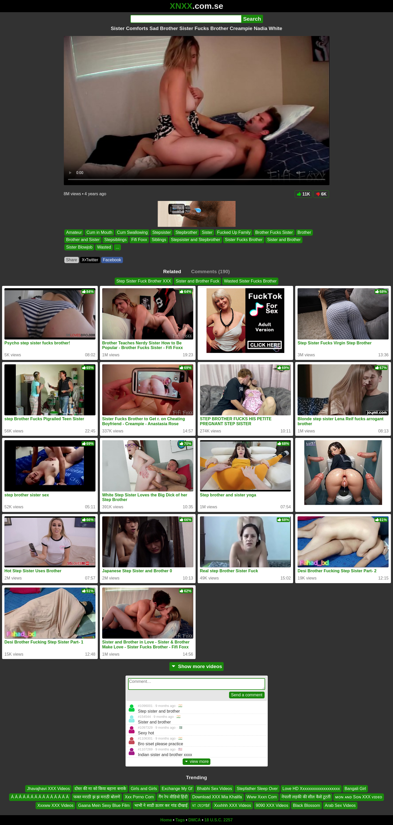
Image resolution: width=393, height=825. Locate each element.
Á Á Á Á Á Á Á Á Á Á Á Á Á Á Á (39, 797)
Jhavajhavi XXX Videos (48, 788)
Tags (180, 820)
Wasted (104, 247)
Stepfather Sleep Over (257, 788)
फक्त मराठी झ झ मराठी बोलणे (96, 797)
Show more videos (196, 666)
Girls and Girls (144, 788)
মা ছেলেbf (200, 805)
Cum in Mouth (99, 232)
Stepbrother (186, 232)
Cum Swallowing (132, 232)
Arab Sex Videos (340, 805)
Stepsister (161, 232)
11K (303, 194)
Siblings (158, 240)
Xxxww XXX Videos (55, 805)
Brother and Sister (83, 240)
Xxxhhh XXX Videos (232, 805)
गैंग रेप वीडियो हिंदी (173, 797)
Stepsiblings (115, 240)
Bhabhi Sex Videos (214, 788)
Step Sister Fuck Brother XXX (143, 281)
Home (166, 820)
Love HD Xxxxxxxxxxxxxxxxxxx (311, 788)
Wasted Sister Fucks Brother (250, 281)
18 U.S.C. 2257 (218, 820)
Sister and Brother (284, 240)
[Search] (186, 19)
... (117, 247)
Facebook (112, 260)
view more (196, 761)
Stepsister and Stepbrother (195, 240)
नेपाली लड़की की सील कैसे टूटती (305, 797)
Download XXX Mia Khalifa (217, 797)
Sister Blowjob (79, 247)
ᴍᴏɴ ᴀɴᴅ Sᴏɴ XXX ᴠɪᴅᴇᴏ (358, 797)
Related (172, 271)
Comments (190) (210, 271)
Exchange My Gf (177, 788)
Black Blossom (306, 805)
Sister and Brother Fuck (197, 281)
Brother (304, 232)
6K (321, 194)
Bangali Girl (355, 788)
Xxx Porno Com (139, 797)
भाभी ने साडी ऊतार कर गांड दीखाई (161, 805)
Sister (207, 232)
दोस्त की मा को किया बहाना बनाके (100, 788)
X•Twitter (90, 260)
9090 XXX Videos (272, 805)
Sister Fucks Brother (244, 240)
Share (71, 260)
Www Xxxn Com (262, 797)
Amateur (74, 232)
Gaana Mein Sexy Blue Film (103, 805)
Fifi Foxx (139, 240)
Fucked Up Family (233, 232)
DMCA (194, 820)
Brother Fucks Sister (274, 232)
